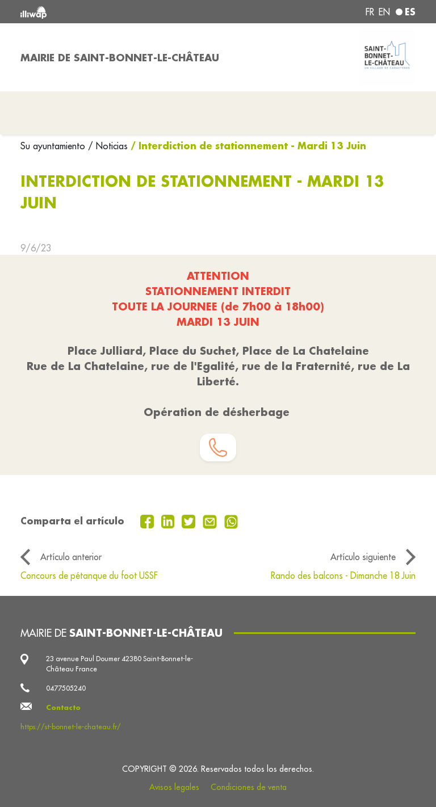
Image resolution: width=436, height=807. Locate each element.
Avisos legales (174, 787)
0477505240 (66, 688)
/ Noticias (108, 146)
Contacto (63, 707)
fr (370, 12)
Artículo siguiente (363, 556)
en (384, 12)
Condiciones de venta (249, 787)
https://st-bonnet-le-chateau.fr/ (70, 726)
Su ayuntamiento (54, 146)
